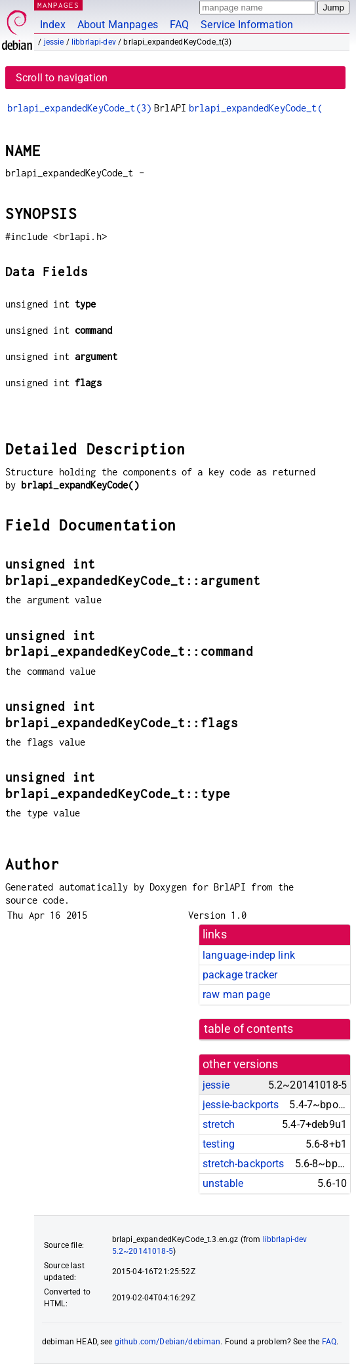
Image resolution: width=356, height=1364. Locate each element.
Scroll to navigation (62, 77)
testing (219, 1144)
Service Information (247, 24)
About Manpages (117, 24)
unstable (223, 1183)
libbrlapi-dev (93, 42)
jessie (54, 42)
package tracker (240, 975)
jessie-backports (241, 1104)
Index (53, 24)
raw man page (236, 994)
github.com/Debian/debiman (168, 1341)
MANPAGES (58, 5)
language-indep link (249, 955)
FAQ (179, 24)
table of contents (249, 1028)
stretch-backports (244, 1163)
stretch (219, 1124)
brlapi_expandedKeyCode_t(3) (79, 107)
